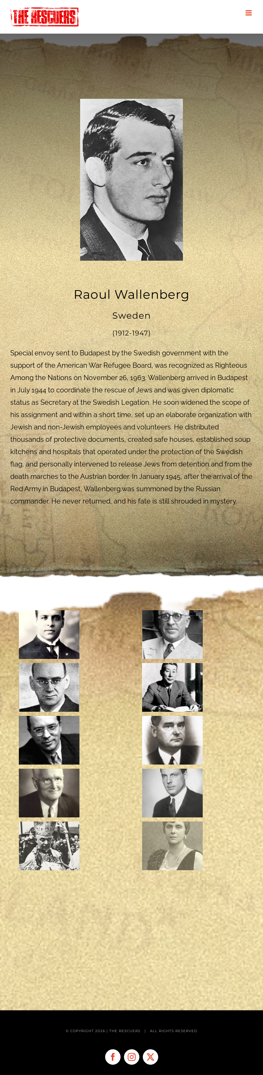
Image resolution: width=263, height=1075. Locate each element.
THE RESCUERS (125, 1031)
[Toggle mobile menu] (249, 12)
